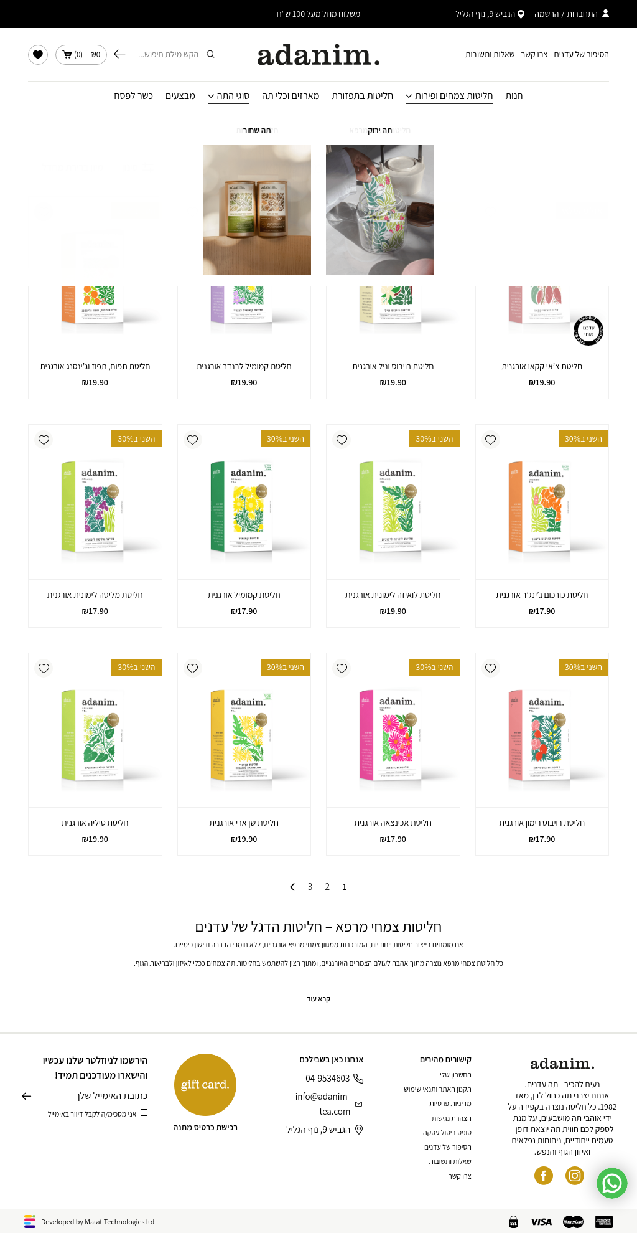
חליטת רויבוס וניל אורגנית (393, 366)
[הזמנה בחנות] (65, 167)
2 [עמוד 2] (327, 887)
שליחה (26, 1096)
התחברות (582, 13)
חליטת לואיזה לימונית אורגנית (393, 594)
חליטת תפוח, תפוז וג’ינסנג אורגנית (95, 366)
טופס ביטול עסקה (447, 1132)
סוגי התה (233, 96)
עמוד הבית (406, 127)
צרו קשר (534, 54)
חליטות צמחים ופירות (454, 96)
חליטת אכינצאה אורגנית (393, 822)
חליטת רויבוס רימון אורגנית (542, 822)
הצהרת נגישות (452, 1118)
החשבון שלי (456, 1074)
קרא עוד (318, 998)
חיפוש (120, 54)
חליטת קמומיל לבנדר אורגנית (244, 366)
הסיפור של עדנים (581, 54)
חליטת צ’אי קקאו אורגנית (541, 366)
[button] (490, 211)
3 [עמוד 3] (309, 887)
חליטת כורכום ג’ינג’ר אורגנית (542, 594)
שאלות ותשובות (490, 54)
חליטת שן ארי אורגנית (244, 822)
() (81, 55)
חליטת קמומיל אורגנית (244, 594)
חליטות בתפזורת (362, 96)
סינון (138, 167)
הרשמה (546, 13)
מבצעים (180, 96)
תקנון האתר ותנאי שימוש (438, 1089)
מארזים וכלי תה (290, 96)
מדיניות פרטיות (451, 1103)
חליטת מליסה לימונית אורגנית (95, 594)
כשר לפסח (133, 96)
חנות (514, 96)
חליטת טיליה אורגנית (95, 822)
